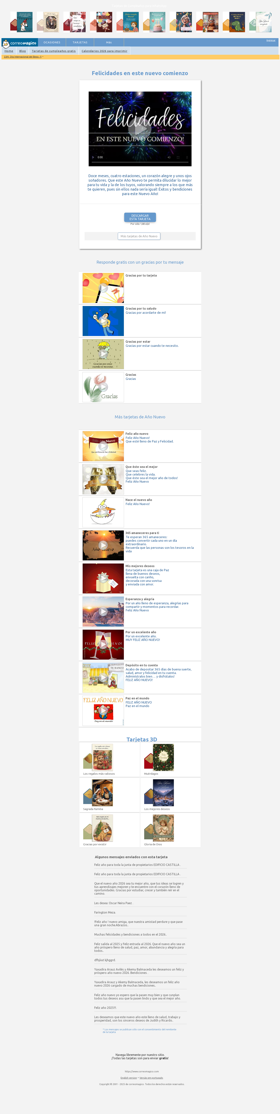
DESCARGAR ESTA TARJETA (140, 217)
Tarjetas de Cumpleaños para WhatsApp (139, 5)
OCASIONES (52, 42)
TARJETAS (80, 42)
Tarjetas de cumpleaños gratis (54, 51)
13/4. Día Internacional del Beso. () (23, 56)
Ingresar (271, 40)
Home (8, 51)
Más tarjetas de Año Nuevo (139, 236)
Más (109, 42)
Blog (22, 51)
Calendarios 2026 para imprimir (104, 51)
